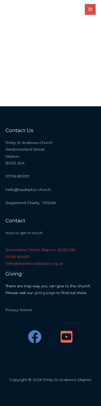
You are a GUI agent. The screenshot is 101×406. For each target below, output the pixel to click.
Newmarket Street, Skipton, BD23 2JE (40, 250)
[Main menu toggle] (90, 9)
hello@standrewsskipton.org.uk (34, 263)
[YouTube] (66, 336)
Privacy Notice (18, 310)
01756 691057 (17, 257)
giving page (44, 293)
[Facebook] (34, 336)
